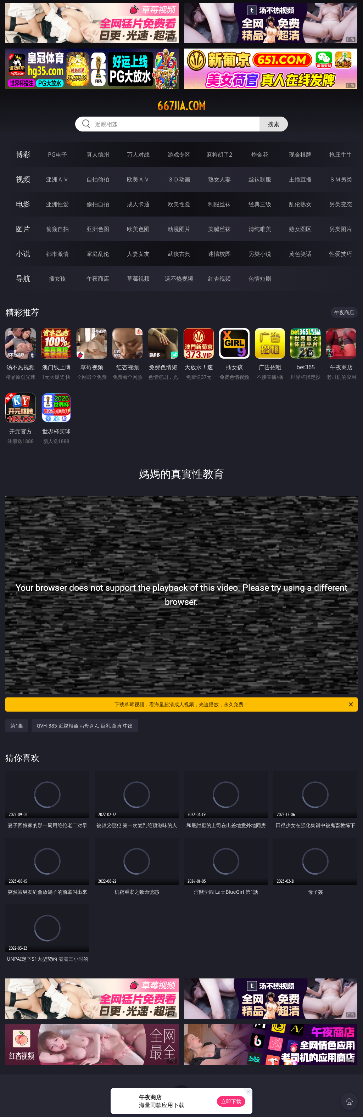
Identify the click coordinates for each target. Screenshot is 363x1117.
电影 (23, 204)
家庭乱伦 (97, 254)
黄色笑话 (300, 254)
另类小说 (259, 254)
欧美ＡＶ (138, 179)
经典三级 (259, 204)
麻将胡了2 (219, 154)
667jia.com (181, 106)
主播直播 (300, 179)
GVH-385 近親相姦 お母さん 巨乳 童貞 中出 (85, 725)
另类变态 (340, 204)
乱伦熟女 (300, 204)
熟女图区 (300, 229)
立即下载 (231, 1101)
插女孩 (57, 278)
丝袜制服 (259, 179)
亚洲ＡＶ (57, 179)
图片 (23, 229)
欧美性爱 (179, 204)
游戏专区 (179, 154)
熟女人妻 (219, 179)
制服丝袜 (219, 204)
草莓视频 (138, 278)
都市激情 (57, 254)
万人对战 (138, 154)
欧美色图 (138, 229)
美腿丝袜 (219, 229)
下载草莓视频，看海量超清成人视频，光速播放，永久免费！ (234, 704)
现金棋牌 (300, 154)
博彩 (23, 154)
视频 (23, 179)
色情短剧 (259, 278)
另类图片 (340, 229)
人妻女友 (138, 254)
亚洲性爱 (57, 204)
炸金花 (259, 154)
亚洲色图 (97, 229)
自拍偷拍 (97, 179)
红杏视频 (219, 278)
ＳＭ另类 (340, 179)
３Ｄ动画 (179, 179)
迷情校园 (219, 254)
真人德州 (97, 154)
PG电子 (57, 154)
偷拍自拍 (97, 204)
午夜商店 (97, 278)
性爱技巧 (340, 254)
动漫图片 (179, 229)
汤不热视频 (179, 278)
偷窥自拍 (57, 229)
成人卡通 (138, 204)
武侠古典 (179, 254)
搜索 (273, 124)
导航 (23, 278)
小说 (23, 253)
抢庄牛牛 (340, 154)
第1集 (16, 725)
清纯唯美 (259, 229)
